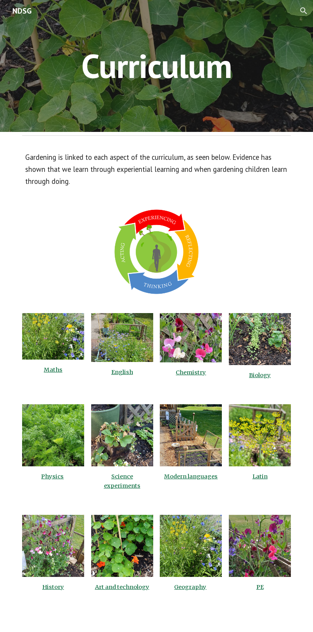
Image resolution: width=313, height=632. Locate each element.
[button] (303, 11)
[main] (156, 65)
